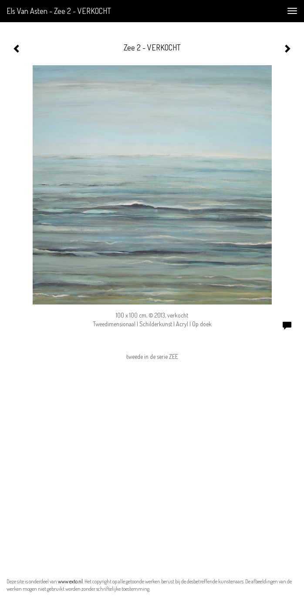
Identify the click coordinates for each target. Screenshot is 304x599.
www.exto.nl (70, 581)
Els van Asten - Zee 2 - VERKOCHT (59, 11)
